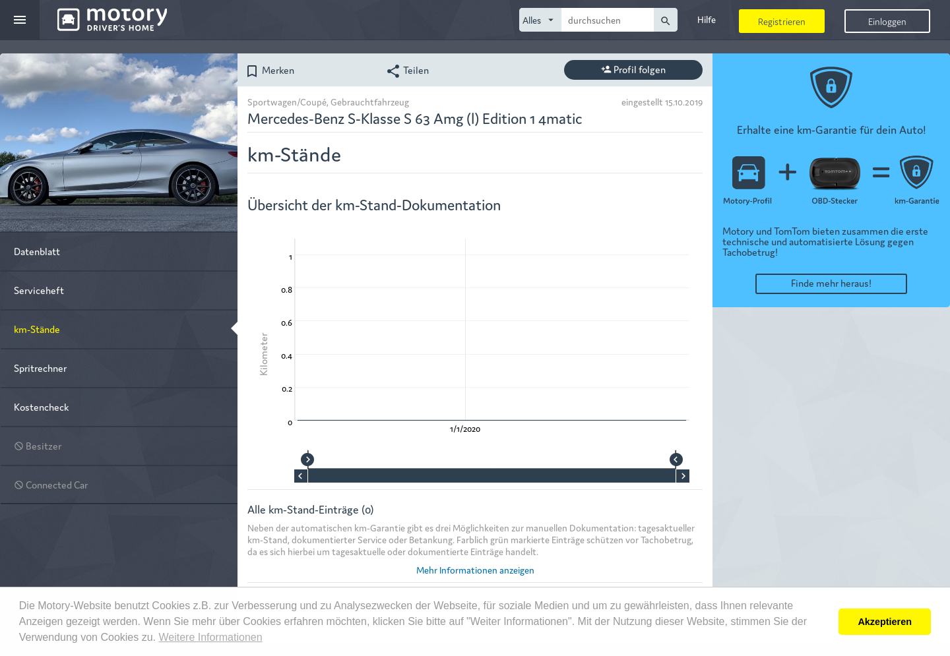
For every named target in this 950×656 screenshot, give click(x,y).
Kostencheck (41, 406)
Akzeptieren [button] (885, 621)
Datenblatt (37, 251)
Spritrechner (40, 367)
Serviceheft (39, 289)
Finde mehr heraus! (831, 282)
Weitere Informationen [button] (210, 637)
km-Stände (37, 328)
